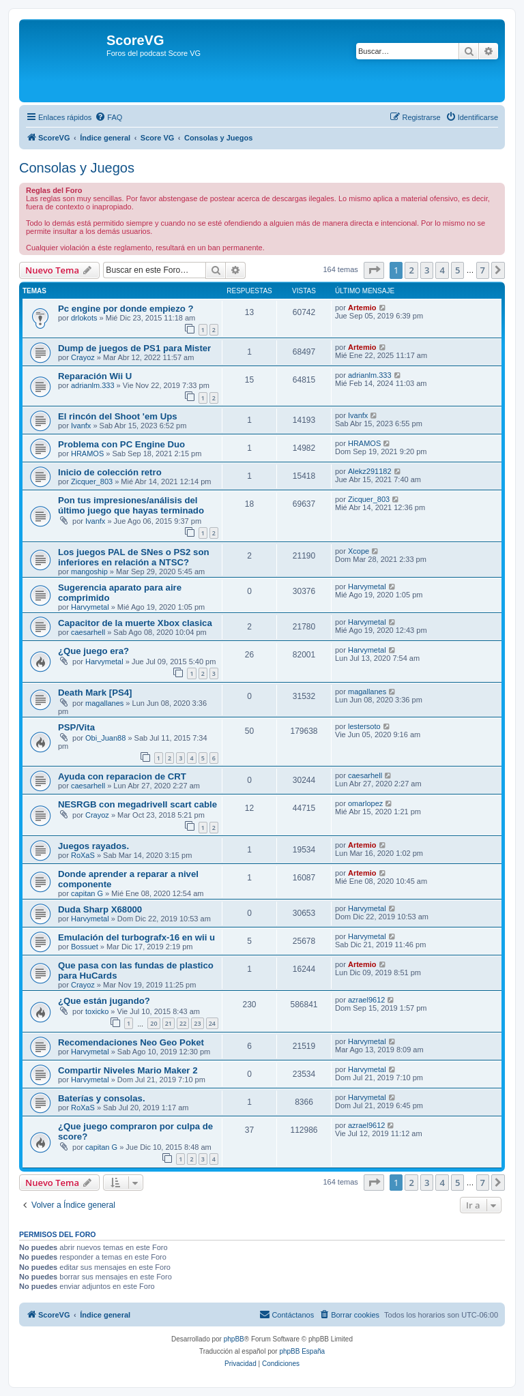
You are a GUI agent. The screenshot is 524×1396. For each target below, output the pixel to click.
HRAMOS (87, 453)
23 (197, 1023)
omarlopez (365, 803)
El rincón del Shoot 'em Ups (117, 416)
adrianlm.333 (93, 385)
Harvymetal (90, 607)
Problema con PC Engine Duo (121, 444)
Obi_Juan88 (105, 738)
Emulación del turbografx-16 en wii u (136, 937)
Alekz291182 (370, 471)
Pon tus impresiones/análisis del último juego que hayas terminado (131, 505)
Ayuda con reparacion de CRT (122, 776)
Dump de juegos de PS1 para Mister (134, 348)
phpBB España (302, 1351)
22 (182, 1023)
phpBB (234, 1339)
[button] (374, 270)
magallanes (104, 703)
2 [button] (411, 270)
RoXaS (83, 855)
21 (168, 1023)
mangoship (89, 571)
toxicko (96, 1011)
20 (153, 1023)
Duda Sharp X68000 (100, 909)
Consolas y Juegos (76, 167)
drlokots (84, 318)
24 (212, 1023)
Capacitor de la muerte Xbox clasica (135, 623)
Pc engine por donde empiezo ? (126, 308)
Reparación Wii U (95, 376)
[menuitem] (108, 117)
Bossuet (84, 946)
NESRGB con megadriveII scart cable (137, 804)
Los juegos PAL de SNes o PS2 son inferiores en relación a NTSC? (133, 557)
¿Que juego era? (93, 651)
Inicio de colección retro (110, 472)
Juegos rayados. (93, 846)
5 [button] (457, 270)
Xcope (358, 551)
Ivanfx (81, 425)
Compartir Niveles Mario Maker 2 (127, 1070)
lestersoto (364, 726)
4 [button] (441, 270)
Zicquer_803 (92, 481)
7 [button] (482, 270)
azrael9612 (366, 1000)
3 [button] (426, 270)
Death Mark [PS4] (95, 692)
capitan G (87, 893)
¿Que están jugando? (104, 1001)
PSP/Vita (76, 727)
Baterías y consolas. (101, 1098)
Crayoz (83, 357)
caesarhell (88, 632)
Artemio (362, 307)
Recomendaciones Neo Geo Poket (131, 1042)
